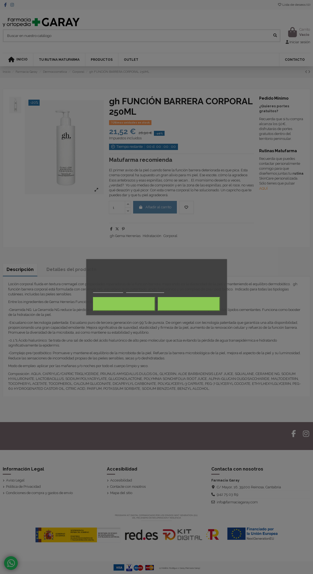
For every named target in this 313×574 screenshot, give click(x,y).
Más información (108, 290)
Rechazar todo (124, 304)
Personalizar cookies (145, 290)
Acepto (189, 304)
